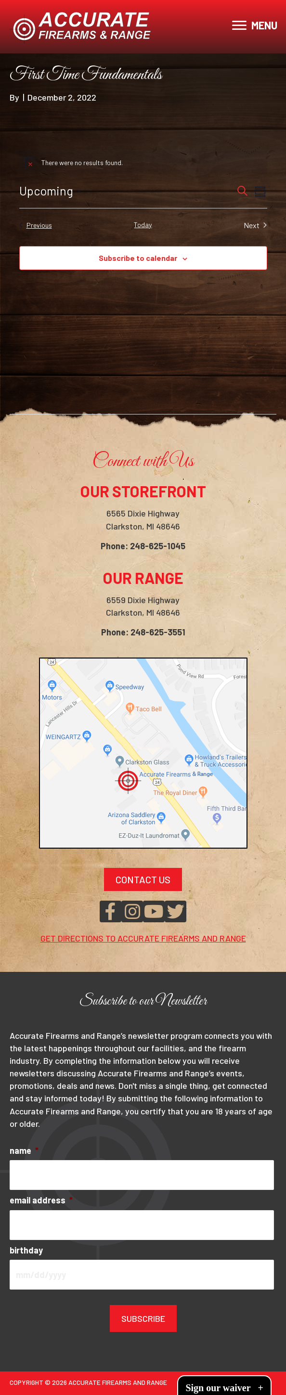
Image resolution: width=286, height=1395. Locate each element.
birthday (26, 1250)
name (24, 1150)
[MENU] (254, 25)
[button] (110, 911)
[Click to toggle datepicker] (50, 191)
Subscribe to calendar (138, 257)
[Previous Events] (35, 225)
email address (41, 1200)
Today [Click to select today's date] (143, 224)
